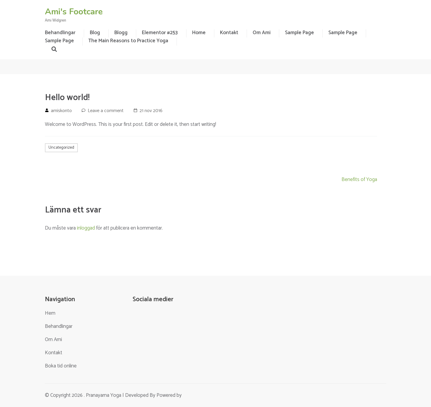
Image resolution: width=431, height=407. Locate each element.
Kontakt (229, 32)
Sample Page (299, 32)
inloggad (86, 228)
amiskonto (61, 111)
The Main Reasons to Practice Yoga (128, 41)
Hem (50, 313)
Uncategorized (61, 147)
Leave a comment (106, 111)
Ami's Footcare (74, 11)
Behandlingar (58, 326)
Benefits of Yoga (359, 179)
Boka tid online (61, 366)
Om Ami (262, 32)
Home (199, 32)
